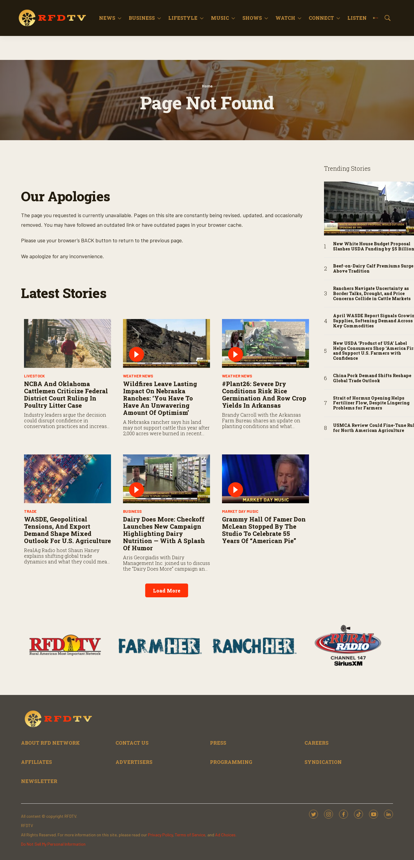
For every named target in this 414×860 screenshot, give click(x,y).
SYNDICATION (323, 762)
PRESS (218, 743)
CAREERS (316, 743)
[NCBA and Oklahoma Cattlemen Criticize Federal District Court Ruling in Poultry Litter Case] (67, 343)
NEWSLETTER (39, 781)
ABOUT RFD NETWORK (50, 743)
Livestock (34, 376)
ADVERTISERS (134, 762)
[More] (119, 18)
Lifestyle (182, 18)
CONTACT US (132, 743)
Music (220, 18)
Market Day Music (240, 511)
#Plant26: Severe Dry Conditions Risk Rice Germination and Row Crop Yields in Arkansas (264, 394)
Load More (166, 590)
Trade (30, 511)
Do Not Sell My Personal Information (53, 844)
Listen (357, 18)
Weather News (138, 376)
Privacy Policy (160, 834)
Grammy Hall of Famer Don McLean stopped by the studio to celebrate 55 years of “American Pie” (264, 530)
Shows (252, 18)
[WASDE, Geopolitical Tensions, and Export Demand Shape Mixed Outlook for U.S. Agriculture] (67, 478)
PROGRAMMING (231, 762)
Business (142, 18)
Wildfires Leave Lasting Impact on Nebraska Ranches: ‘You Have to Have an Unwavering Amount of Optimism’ (160, 398)
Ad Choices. (225, 834)
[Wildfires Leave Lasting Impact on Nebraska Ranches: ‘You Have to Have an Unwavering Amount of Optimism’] (166, 343)
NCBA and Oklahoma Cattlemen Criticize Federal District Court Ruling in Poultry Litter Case (66, 394)
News (107, 18)
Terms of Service (190, 834)
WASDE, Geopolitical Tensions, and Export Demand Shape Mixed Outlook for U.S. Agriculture (67, 530)
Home (207, 86)
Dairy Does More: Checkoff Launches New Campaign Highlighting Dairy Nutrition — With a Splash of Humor (164, 533)
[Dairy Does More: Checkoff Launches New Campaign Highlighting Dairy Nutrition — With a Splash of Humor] (166, 478)
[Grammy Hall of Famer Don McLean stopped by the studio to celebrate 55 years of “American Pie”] (265, 478)
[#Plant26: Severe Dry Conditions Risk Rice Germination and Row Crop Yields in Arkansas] (265, 343)
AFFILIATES (36, 762)
